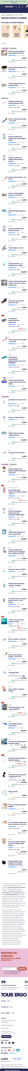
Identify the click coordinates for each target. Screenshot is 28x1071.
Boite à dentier (13, 791)
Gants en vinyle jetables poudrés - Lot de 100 (16, 194)
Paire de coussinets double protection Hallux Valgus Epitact (16, 843)
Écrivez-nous (6, 1036)
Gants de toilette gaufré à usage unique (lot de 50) (16, 52)
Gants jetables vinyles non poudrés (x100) (16, 84)
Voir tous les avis (6, 1061)
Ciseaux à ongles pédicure (16, 417)
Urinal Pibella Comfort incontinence (15, 725)
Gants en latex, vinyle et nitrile (5, 35)
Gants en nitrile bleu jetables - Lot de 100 (17, 120)
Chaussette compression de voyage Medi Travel (17, 775)
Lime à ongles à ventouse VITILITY (16, 690)
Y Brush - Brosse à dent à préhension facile (16, 620)
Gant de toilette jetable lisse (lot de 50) (17, 68)
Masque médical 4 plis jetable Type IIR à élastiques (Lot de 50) (17, 470)
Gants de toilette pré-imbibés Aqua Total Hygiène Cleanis (17, 138)
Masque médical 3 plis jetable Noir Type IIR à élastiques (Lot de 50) (15, 863)
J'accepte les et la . (12, 972)
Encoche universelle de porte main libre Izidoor (17, 742)
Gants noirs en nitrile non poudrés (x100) (16, 302)
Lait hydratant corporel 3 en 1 (17, 400)
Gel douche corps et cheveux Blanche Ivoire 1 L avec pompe (17, 600)
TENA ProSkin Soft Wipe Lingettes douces (16, 434)
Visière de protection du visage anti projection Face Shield (17, 382)
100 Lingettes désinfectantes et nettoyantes (14, 320)
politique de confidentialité (11, 973)
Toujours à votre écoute (8, 985)
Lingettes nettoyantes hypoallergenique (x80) (15, 102)
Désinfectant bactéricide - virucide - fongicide (16, 584)
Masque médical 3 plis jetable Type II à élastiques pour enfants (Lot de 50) (16, 551)
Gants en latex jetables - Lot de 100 (17, 178)
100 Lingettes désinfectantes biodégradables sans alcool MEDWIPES (17, 360)
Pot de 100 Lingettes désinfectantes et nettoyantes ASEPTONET (16, 513)
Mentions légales (14, 1064)
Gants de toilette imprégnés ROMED (17, 805)
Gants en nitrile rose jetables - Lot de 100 (17, 340)
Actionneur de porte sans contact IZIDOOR (16, 708)
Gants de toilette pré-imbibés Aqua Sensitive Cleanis (15, 159)
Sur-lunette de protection (16, 452)
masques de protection (15, 891)
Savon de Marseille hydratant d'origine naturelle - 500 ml (17, 492)
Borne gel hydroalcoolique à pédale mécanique (17, 759)
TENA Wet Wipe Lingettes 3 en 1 (17, 212)
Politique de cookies (5, 1068)
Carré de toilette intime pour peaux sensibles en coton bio (17, 823)
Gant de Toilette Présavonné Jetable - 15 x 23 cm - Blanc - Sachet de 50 (17, 283)
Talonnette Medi (13, 672)
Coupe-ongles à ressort (15, 248)
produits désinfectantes (19, 892)
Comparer (13, 62)
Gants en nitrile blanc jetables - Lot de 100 (15, 656)
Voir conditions (14, 3)
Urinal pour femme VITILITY (17, 569)
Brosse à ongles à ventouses (17, 639)
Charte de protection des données (17, 1066)
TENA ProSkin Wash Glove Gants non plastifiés (16, 533)
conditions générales (15, 971)
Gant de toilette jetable (16, 35)
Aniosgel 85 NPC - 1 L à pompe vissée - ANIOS (15, 264)
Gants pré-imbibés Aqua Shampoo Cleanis (16, 229)
